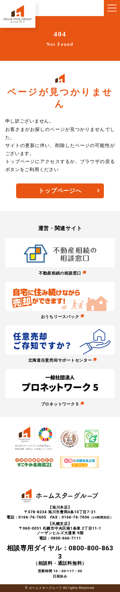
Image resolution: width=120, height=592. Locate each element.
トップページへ (59, 190)
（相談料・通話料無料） (60, 555)
